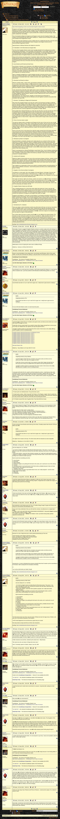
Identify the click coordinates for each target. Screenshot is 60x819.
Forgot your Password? (38, 10)
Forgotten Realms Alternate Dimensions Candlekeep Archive (26, 332)
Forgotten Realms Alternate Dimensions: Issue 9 (23, 343)
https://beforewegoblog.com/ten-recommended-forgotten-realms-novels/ (28, 26)
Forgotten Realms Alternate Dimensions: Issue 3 (23, 336)
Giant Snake (5, 490)
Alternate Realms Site (17, 345)
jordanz (4, 530)
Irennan (4, 226)
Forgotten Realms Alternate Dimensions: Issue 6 (23, 339)
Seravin (4, 266)
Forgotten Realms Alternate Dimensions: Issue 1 (23, 333)
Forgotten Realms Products (12, 15)
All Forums (7, 13)
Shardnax (4, 421)
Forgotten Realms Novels (12, 17)
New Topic (41, 15)
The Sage (4, 661)
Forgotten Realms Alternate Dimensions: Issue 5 (23, 338)
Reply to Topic (44, 17)
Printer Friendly (44, 18)
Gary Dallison (5, 319)
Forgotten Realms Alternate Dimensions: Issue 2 (23, 334)
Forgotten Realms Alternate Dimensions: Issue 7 (23, 340)
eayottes (4, 800)
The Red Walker (6, 628)
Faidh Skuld (5, 444)
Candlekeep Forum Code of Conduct (34, 260)
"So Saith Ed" (15, 677)
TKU (3, 279)
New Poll (48, 15)
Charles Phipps (6, 24)
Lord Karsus (5, 389)
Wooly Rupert (5, 250)
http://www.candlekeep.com (18, 260)
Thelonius (4, 502)
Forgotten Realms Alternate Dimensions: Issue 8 (23, 341)
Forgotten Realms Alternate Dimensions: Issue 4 (23, 337)
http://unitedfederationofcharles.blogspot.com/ (27, 224)
